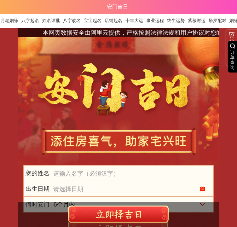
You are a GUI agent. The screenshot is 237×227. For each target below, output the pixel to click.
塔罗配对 (219, 20)
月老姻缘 (11, 20)
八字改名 (74, 20)
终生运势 (178, 20)
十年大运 (136, 20)
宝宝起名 (94, 20)
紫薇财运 (198, 20)
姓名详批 (53, 20)
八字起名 (32, 20)
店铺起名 (115, 20)
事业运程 (157, 20)
